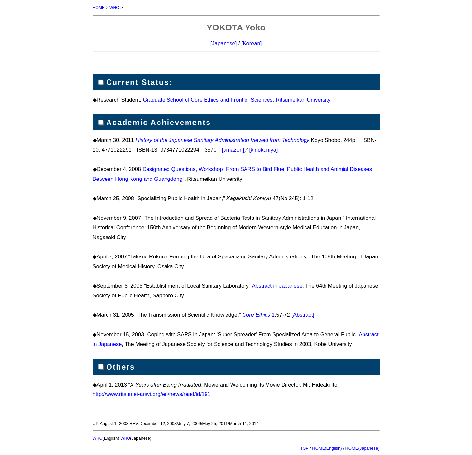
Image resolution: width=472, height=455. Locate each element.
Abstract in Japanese (277, 285)
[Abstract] (302, 314)
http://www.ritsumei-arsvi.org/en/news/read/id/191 (152, 394)
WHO (115, 7)
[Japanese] (223, 43)
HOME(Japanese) (362, 447)
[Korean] (251, 43)
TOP (304, 447)
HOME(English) (327, 447)
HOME (99, 7)
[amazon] (233, 149)
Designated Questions (169, 169)
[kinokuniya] (263, 149)
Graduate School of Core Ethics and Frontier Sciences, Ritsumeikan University (236, 99)
